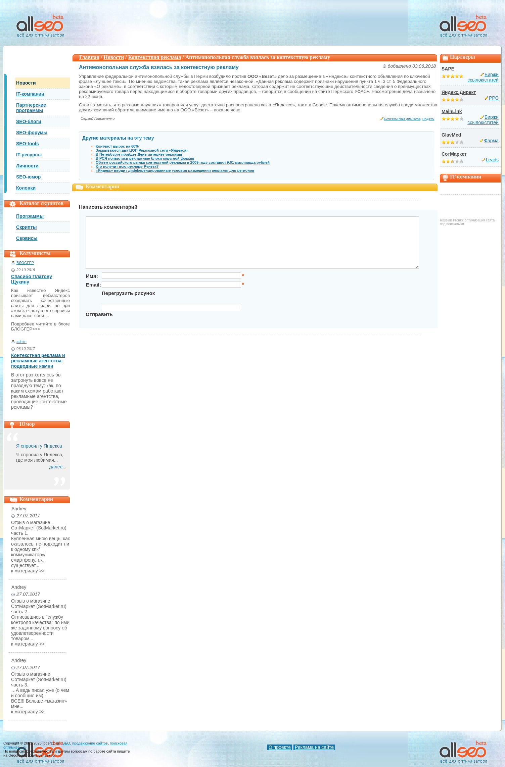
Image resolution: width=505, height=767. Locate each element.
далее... (57, 466)
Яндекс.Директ (459, 92)
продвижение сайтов (90, 743)
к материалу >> (28, 570)
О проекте (280, 747)
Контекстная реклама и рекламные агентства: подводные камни (38, 361)
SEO (66, 743)
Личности (27, 165)
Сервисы (26, 238)
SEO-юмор (28, 177)
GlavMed (451, 135)
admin (21, 342)
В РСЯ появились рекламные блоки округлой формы (145, 158)
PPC (494, 98)
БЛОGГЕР (25, 263)
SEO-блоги (28, 121)
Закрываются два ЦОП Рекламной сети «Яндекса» (142, 150)
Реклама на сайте (314, 747)
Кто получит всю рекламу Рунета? (127, 166)
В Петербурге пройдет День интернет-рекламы (139, 154)
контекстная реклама (402, 118)
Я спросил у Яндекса (39, 446)
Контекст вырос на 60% (117, 146)
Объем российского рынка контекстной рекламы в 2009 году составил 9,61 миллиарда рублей (183, 162)
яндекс (428, 118)
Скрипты (26, 227)
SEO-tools (27, 143)
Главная (89, 57)
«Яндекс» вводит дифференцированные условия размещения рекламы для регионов (175, 170)
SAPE (448, 68)
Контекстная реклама (154, 57)
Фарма (491, 140)
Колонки (26, 188)
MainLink (452, 111)
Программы (30, 216)
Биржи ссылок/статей (483, 77)
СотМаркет (454, 154)
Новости (26, 83)
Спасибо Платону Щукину (31, 279)
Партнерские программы (31, 107)
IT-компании (30, 94)
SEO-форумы (31, 132)
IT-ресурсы (29, 154)
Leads (492, 159)
